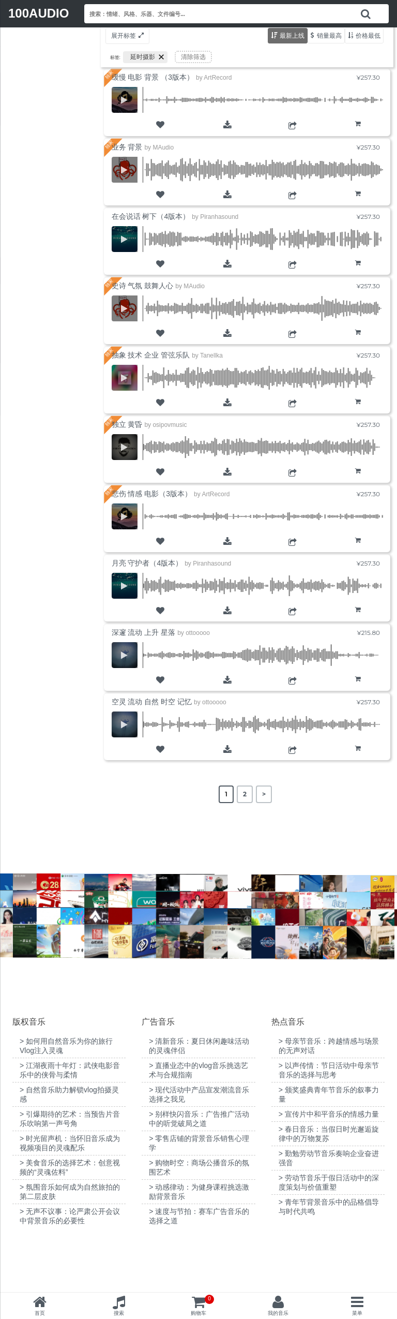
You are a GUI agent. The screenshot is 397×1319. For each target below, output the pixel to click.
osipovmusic (169, 424)
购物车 (358, 131)
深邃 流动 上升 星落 (144, 632)
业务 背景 (127, 147)
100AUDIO (38, 13)
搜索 (119, 1313)
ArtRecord (218, 77)
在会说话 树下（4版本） (151, 216)
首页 (40, 1313)
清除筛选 (193, 57)
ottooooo (198, 632)
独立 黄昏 (127, 424)
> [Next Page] (264, 794)
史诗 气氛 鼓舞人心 (143, 285)
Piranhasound (219, 216)
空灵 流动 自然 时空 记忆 (152, 702)
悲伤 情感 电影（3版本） (152, 494)
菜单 (357, 1313)
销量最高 (329, 35)
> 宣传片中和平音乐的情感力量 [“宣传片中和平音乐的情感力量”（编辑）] (329, 1166)
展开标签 (123, 35)
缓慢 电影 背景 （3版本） (153, 77)
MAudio (163, 147)
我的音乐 (278, 1313)
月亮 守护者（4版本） (147, 563)
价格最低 (368, 35)
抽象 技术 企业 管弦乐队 (151, 355)
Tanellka (211, 355)
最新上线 (292, 35)
